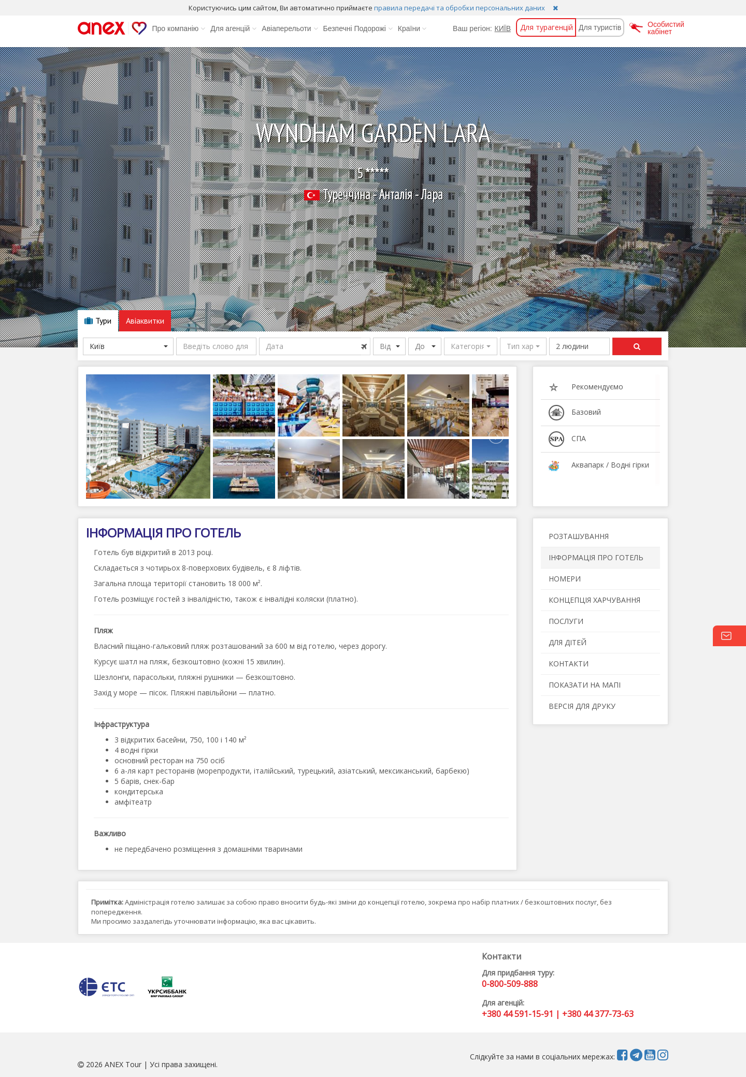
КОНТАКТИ (569, 663)
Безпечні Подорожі (358, 28)
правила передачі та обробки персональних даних (459, 7)
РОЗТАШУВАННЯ (579, 536)
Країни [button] (412, 28)
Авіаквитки (145, 320)
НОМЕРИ (565, 579)
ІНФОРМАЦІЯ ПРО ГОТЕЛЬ (596, 557)
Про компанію (178, 28)
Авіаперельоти (290, 28)
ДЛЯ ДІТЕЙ (567, 642)
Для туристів (600, 27)
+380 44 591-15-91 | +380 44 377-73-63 (558, 1014)
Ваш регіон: (472, 28)
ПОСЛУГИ (566, 621)
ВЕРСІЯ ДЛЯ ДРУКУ (582, 706)
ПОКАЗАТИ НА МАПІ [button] (585, 685)
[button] (470, 346)
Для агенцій (233, 28)
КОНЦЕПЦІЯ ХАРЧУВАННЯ (594, 600)
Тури (97, 320)
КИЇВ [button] (503, 28)
